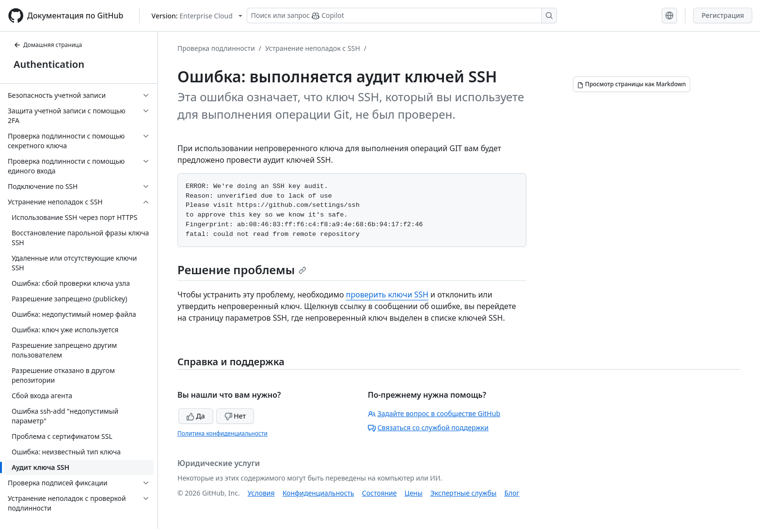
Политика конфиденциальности (222, 433)
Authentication (49, 64)
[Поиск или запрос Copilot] (402, 15)
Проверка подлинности (216, 48)
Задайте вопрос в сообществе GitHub (434, 413)
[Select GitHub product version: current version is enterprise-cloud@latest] (197, 15)
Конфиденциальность (318, 493)
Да (196, 415)
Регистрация (722, 15)
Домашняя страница (48, 45)
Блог (511, 493)
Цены (414, 493)
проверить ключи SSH (387, 294)
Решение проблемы (241, 270)
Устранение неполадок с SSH (312, 48)
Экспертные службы (463, 493)
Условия (261, 493)
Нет (235, 415)
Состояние (379, 493)
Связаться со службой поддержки (428, 427)
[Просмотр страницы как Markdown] (631, 84)
